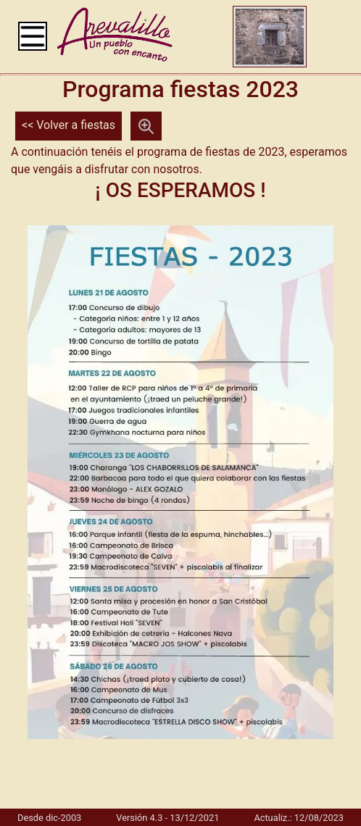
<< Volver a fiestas (68, 125)
